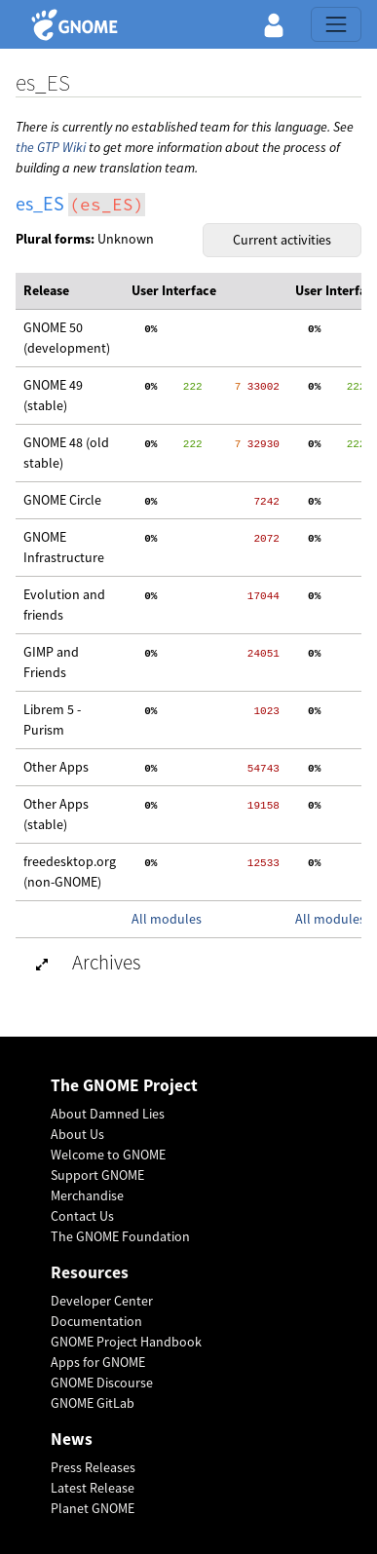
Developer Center (102, 1300)
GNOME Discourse (102, 1382)
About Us (77, 1134)
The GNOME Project (124, 1086)
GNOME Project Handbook (126, 1341)
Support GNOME (97, 1175)
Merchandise (87, 1195)
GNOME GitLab (92, 1403)
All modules (167, 919)
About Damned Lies (108, 1113)
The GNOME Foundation (120, 1236)
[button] (273, 24)
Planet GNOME (92, 1508)
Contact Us (82, 1216)
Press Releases (93, 1467)
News (72, 1439)
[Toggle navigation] (336, 24)
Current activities (282, 239)
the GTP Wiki (51, 147)
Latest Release (92, 1488)
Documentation (96, 1321)
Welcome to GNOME (108, 1154)
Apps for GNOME (98, 1362)
